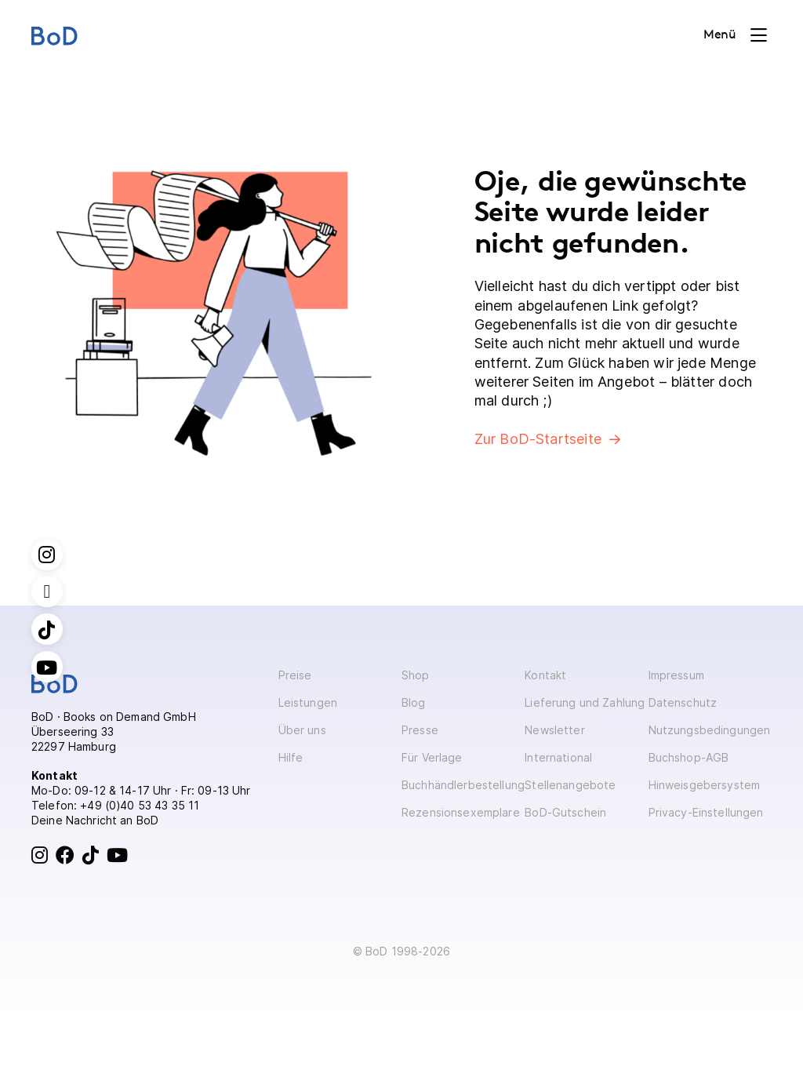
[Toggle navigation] (735, 35)
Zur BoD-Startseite (537, 439)
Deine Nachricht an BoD (94, 820)
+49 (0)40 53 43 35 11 (139, 805)
